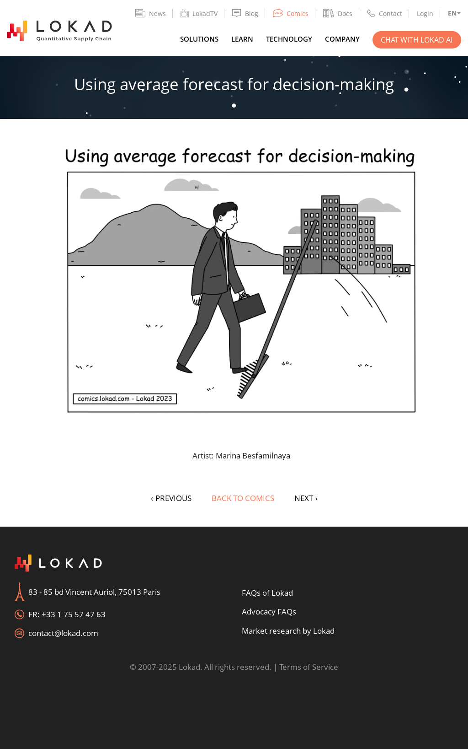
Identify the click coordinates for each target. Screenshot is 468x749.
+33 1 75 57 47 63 (74, 614)
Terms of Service (308, 667)
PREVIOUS (171, 498)
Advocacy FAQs (269, 611)
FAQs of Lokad (267, 592)
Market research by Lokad (288, 630)
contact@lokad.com (63, 633)
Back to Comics (243, 498)
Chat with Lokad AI (416, 40)
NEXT (306, 498)
